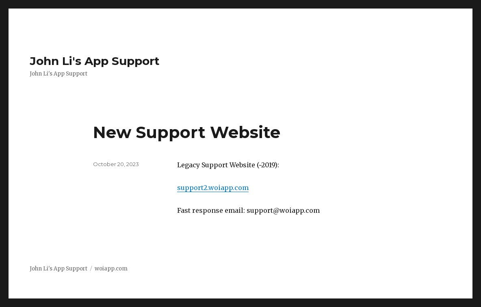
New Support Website (186, 132)
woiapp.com (111, 268)
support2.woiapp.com (213, 188)
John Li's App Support (95, 61)
